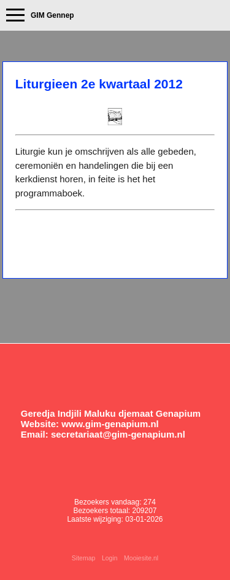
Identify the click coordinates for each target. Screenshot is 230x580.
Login (110, 558)
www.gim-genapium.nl (110, 424)
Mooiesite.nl (141, 558)
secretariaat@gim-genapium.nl (118, 434)
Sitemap (84, 558)
